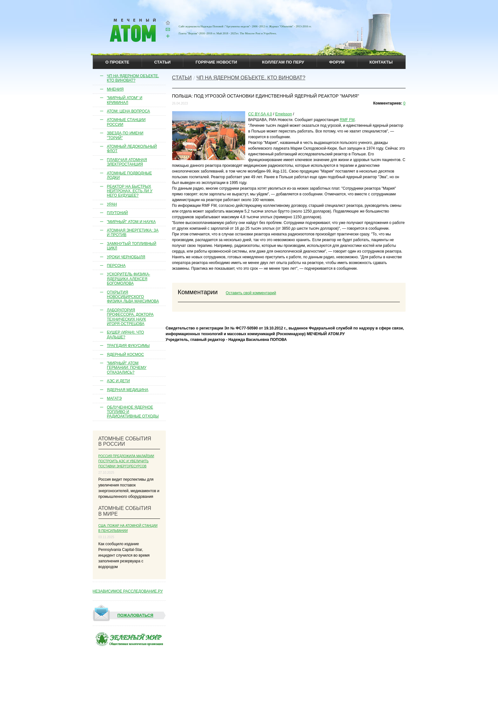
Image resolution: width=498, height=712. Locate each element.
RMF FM (347, 120)
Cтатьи (182, 77)
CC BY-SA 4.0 (260, 114)
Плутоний (117, 213)
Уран (112, 204)
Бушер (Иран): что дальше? (125, 334)
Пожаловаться (123, 615)
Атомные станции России (126, 122)
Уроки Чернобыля (126, 257)
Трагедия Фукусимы (128, 345)
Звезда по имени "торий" (125, 135)
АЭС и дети (118, 381)
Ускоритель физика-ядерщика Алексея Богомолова (128, 279)
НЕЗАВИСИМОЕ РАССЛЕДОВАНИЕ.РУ (128, 591)
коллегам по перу (283, 62)
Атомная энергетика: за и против (133, 232)
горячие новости (216, 62)
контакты (381, 62)
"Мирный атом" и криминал (125, 100)
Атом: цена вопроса (128, 111)
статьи (162, 62)
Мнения (115, 89)
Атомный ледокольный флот (132, 148)
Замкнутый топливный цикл (132, 245)
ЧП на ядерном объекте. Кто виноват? (133, 78)
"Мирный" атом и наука (131, 222)
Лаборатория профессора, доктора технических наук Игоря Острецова (130, 317)
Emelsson (283, 114)
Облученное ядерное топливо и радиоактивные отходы (133, 412)
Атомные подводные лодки (129, 175)
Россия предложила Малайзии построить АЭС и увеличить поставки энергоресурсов (126, 461)
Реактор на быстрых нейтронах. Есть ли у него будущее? (129, 191)
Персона (116, 265)
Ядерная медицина (127, 390)
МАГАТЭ (114, 398)
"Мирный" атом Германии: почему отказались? (126, 368)
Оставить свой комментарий (251, 293)
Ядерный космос (125, 354)
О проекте (117, 62)
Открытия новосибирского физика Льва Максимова (133, 297)
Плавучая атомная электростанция (127, 162)
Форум (337, 62)
